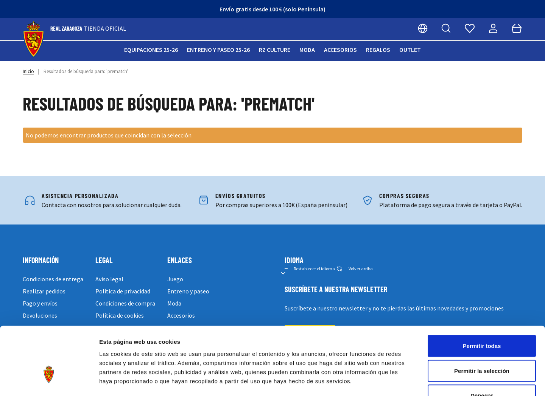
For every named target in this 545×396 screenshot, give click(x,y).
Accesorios (340, 49)
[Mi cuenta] (493, 28)
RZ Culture (274, 49)
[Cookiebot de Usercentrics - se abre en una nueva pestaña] (49, 381)
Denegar (481, 346)
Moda (307, 49)
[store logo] (33, 39)
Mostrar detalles (410, 381)
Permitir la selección (481, 321)
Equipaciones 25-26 (151, 49)
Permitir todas (482, 296)
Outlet (410, 49)
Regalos (378, 49)
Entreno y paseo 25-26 (218, 49)
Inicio (28, 71)
